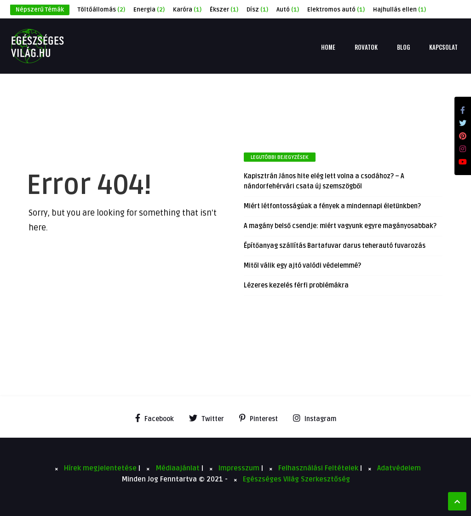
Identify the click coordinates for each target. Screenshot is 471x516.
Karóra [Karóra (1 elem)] (187, 9)
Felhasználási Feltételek (319, 468)
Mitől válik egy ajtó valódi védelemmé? (302, 266)
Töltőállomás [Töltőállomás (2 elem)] (101, 9)
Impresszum (239, 468)
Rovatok (366, 47)
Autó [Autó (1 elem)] (287, 9)
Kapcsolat (443, 47)
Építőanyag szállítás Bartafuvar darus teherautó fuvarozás (334, 246)
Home (328, 47)
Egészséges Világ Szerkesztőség (296, 479)
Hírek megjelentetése (101, 468)
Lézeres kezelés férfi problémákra (296, 285)
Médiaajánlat (178, 468)
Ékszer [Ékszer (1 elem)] (224, 9)
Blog (403, 47)
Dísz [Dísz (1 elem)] (257, 9)
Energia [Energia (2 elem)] (149, 9)
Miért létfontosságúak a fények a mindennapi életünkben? (332, 206)
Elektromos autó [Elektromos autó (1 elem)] (336, 9)
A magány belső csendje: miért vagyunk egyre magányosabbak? (340, 226)
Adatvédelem (399, 468)
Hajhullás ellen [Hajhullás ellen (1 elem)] (399, 9)
